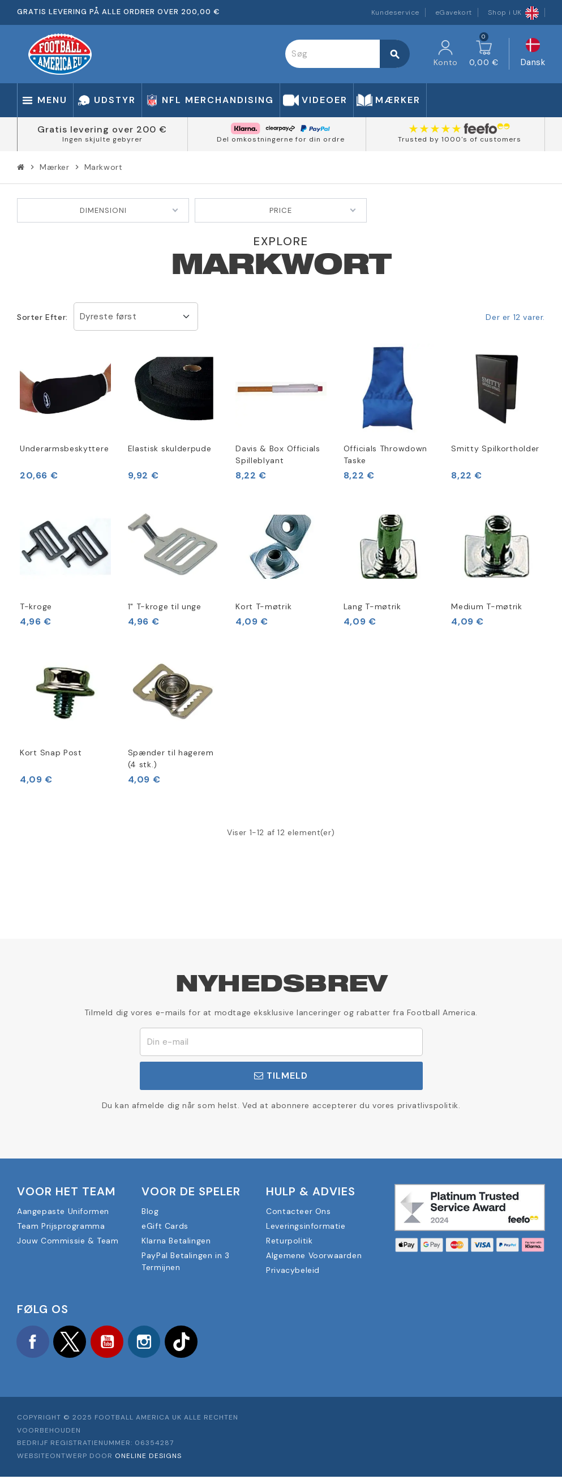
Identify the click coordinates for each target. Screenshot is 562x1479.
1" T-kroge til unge (164, 606)
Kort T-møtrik (263, 606)
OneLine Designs (148, 1458)
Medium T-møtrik (486, 606)
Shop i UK (513, 12)
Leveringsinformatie (305, 1226)
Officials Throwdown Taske (385, 454)
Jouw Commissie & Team (68, 1241)
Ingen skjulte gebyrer (102, 139)
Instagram (153, 1343)
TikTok (192, 1343)
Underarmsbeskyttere (64, 448)
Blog (149, 1211)
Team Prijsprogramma (61, 1226)
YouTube (113, 1343)
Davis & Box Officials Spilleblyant (277, 454)
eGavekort (453, 12)
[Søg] (347, 54)
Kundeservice (395, 12)
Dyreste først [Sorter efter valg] (108, 316)
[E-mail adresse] (281, 1042)
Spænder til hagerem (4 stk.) (171, 758)
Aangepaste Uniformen (63, 1211)
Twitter (74, 1343)
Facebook (34, 1343)
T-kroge (36, 606)
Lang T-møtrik (372, 606)
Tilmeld (281, 1076)
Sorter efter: (42, 317)
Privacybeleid (293, 1270)
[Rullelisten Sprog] (533, 54)
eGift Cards (164, 1226)
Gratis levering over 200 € (102, 129)
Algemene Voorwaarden (314, 1255)
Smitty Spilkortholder (495, 448)
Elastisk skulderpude (170, 448)
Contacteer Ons (298, 1211)
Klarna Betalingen (176, 1241)
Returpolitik (289, 1241)
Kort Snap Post (51, 752)
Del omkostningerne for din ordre (281, 139)
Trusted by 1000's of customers (459, 139)
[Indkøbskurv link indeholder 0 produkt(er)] (484, 54)
